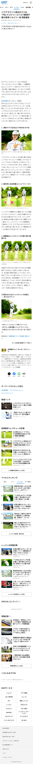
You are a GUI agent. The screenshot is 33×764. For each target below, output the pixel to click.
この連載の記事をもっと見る (16, 470)
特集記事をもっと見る (16, 666)
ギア (11, 7)
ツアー (7, 7)
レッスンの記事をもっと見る (16, 594)
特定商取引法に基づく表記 (9, 732)
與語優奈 (5, 101)
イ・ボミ (26, 357)
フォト (22, 7)
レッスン (16, 7)
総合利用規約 (6, 728)
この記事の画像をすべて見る (22, 343)
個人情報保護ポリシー (8, 745)
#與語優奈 (4, 390)
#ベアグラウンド (7, 393)
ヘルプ (4, 753)
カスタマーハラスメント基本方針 (11, 741)
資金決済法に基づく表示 (9, 736)
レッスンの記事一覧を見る (16, 534)
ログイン (25, 2)
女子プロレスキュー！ (14, 23)
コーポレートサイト (7, 757)
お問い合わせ (6, 749)
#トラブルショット (16, 390)
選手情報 (28, 7)
